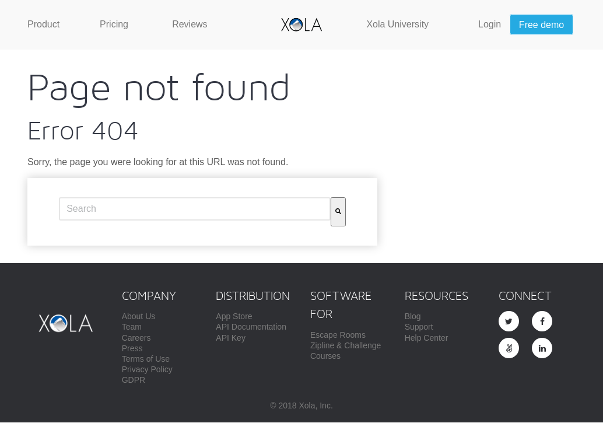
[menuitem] (43, 25)
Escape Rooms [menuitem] (338, 336)
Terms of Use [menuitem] (146, 360)
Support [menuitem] (419, 328)
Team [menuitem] (132, 328)
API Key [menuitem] (231, 339)
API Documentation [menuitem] (251, 328)
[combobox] (195, 210)
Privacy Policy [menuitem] (147, 370)
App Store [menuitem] (234, 317)
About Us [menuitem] (139, 317)
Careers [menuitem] (136, 339)
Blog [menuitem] (413, 317)
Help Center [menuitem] (426, 339)
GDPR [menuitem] (133, 381)
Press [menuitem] (132, 349)
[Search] (338, 213)
